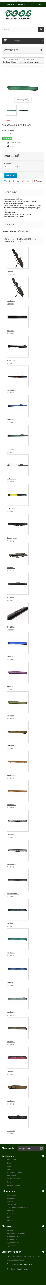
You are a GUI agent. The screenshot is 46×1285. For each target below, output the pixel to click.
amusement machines (15, 1172)
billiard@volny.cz (21, 1269)
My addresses (12, 1239)
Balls (9, 1169)
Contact (10, 1214)
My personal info (13, 1243)
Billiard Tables (12, 1160)
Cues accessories (27, 59)
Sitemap (10, 1220)
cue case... (11, 390)
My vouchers (11, 1246)
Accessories (13, 59)
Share (16, 181)
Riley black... (12, 597)
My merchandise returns (16, 1233)
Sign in (40, 4)
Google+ (26, 181)
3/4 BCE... (11, 627)
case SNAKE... (13, 894)
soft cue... (11, 656)
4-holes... (10, 331)
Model (4, 130)
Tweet (7, 181)
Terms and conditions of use (17, 1207)
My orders (10, 1230)
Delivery (10, 1201)
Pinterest (38, 181)
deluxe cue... (12, 360)
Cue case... (11, 449)
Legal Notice (11, 1204)
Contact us (10, 4)
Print (12, 146)
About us (10, 1211)
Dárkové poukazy (13, 1185)
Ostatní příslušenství (15, 1179)
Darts (9, 1182)
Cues (9, 1166)
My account (8, 1226)
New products (12, 1195)
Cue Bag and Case (9, 62)
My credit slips (12, 1236)
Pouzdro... (11, 1131)
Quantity (7, 163)
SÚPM (9, 1217)
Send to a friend (16, 143)
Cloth (9, 1163)
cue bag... (11, 271)
